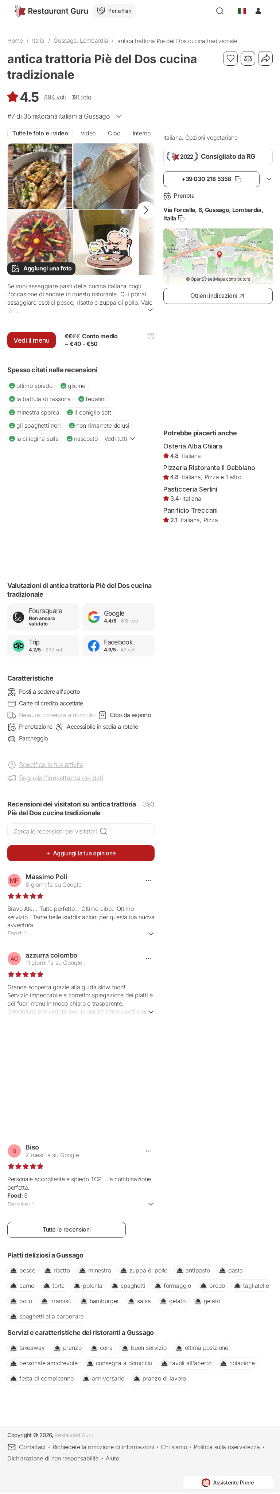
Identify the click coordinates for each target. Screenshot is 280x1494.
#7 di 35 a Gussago (58, 116)
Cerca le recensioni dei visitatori (55, 832)
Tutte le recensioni (66, 1230)
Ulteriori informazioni (81, 932)
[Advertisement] (81, 513)
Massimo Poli (46, 878)
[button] (146, 210)
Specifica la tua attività (51, 766)
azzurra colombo (51, 956)
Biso (32, 1148)
